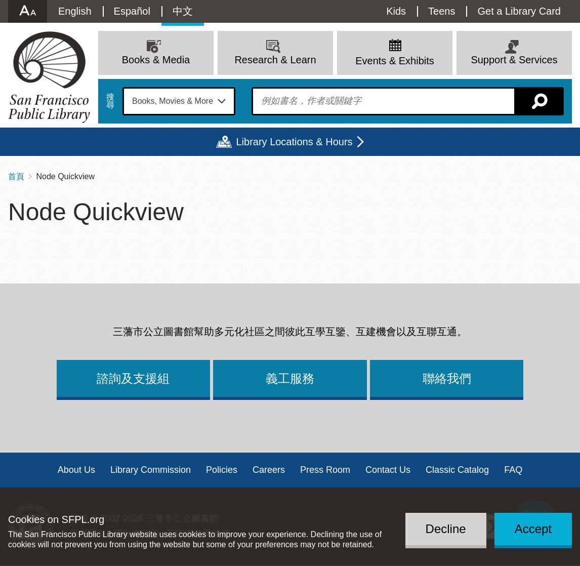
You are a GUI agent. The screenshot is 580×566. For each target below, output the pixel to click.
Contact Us (387, 470)
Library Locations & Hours (294, 141)
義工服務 (290, 378)
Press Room (325, 470)
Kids (396, 11)
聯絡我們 (447, 378)
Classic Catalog (457, 470)
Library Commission (150, 470)
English (75, 11)
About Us (76, 470)
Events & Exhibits (394, 60)
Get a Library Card (519, 11)
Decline (446, 529)
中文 (183, 11)
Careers (269, 470)
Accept (533, 529)
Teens (441, 11)
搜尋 (110, 101)
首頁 (16, 176)
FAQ (513, 470)
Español (132, 11)
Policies (221, 470)
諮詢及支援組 (133, 378)
